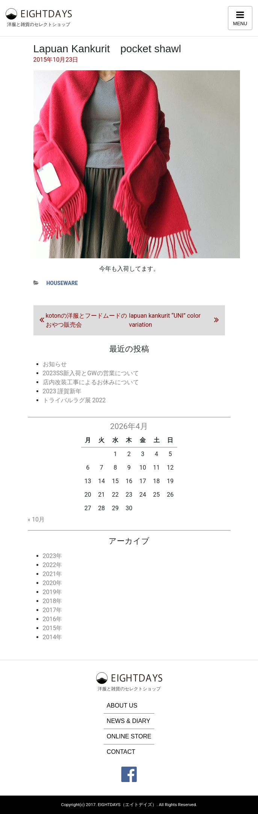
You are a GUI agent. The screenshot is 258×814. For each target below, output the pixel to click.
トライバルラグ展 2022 (74, 400)
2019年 (52, 592)
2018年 (52, 601)
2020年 (52, 583)
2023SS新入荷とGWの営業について (91, 373)
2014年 (52, 637)
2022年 (52, 564)
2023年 (52, 555)
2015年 (52, 628)
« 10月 (36, 519)
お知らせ (55, 364)
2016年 (52, 619)
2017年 (52, 610)
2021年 (52, 574)
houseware (62, 283)
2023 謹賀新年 (62, 391)
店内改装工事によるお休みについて (91, 382)
